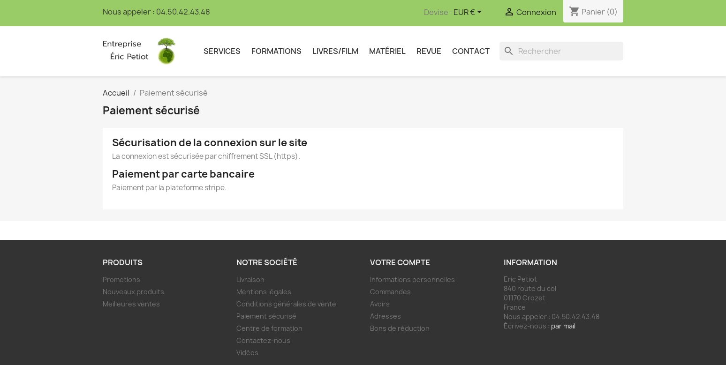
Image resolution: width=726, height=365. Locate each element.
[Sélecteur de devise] (469, 12)
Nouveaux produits (133, 291)
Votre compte (400, 262)
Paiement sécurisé (266, 316)
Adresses (385, 316)
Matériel (387, 51)
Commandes (390, 291)
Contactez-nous (263, 340)
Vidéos (247, 352)
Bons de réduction (400, 328)
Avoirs (380, 303)
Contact (471, 51)
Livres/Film (335, 51)
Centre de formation (269, 328)
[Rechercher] (561, 51)
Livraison (250, 279)
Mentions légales (263, 291)
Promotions (121, 279)
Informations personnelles (412, 279)
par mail (563, 325)
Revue (428, 51)
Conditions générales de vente (286, 303)
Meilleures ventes (131, 303)
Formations (276, 51)
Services (222, 51)
